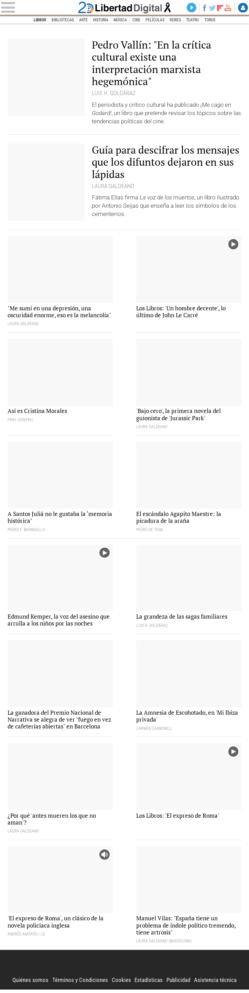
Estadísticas (148, 983)
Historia (100, 20)
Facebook (203, 8)
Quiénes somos (30, 983)
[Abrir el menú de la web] (38, 7)
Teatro (193, 20)
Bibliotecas (62, 20)
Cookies (121, 983)
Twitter (211, 8)
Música (120, 20)
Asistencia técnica (215, 983)
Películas (154, 20)
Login (243, 8)
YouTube (227, 8)
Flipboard (219, 8)
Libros (39, 20)
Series (175, 20)
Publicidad (178, 983)
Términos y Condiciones (80, 983)
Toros (210, 20)
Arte (83, 20)
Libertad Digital (124, 7)
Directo (190, 8)
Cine (136, 20)
